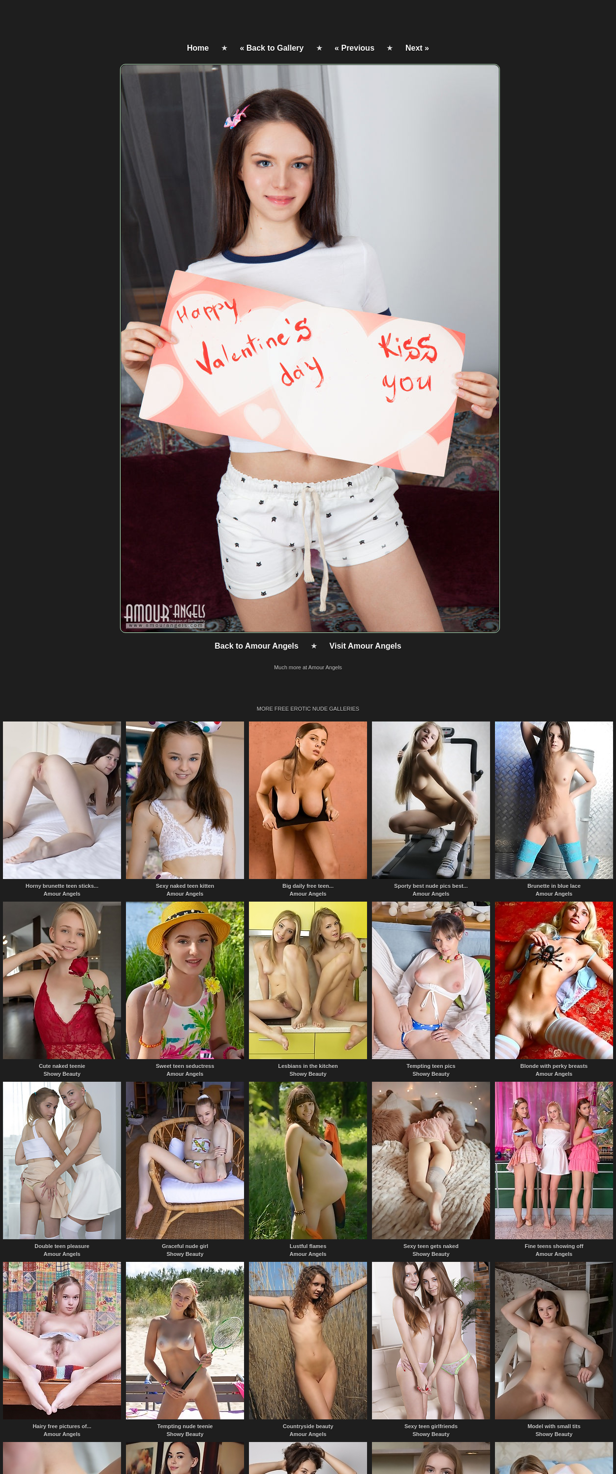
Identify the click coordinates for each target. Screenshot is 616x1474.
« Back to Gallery (272, 48)
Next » (417, 48)
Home (198, 48)
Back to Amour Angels (256, 646)
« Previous (354, 48)
